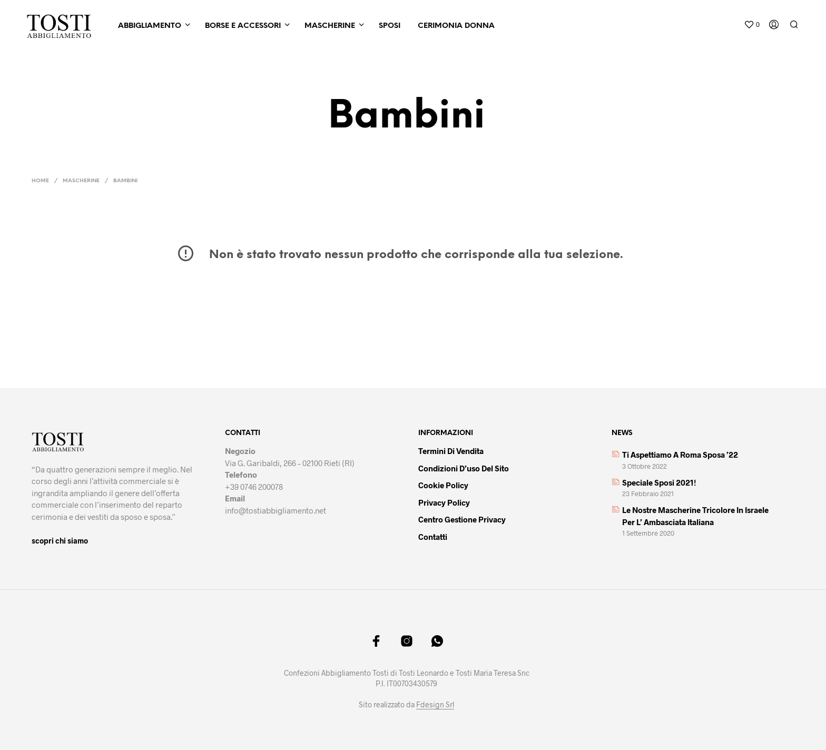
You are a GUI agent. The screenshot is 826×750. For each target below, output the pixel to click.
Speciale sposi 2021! (659, 482)
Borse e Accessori (243, 26)
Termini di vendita (451, 451)
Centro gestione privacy (462, 519)
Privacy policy (444, 502)
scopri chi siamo (60, 540)
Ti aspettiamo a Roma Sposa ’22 (680, 454)
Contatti (432, 536)
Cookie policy (443, 485)
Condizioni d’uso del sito (463, 468)
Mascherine (329, 26)
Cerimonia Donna (456, 26)
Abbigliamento (149, 26)
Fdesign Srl (435, 704)
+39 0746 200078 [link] (254, 486)
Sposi (389, 26)
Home (40, 181)
